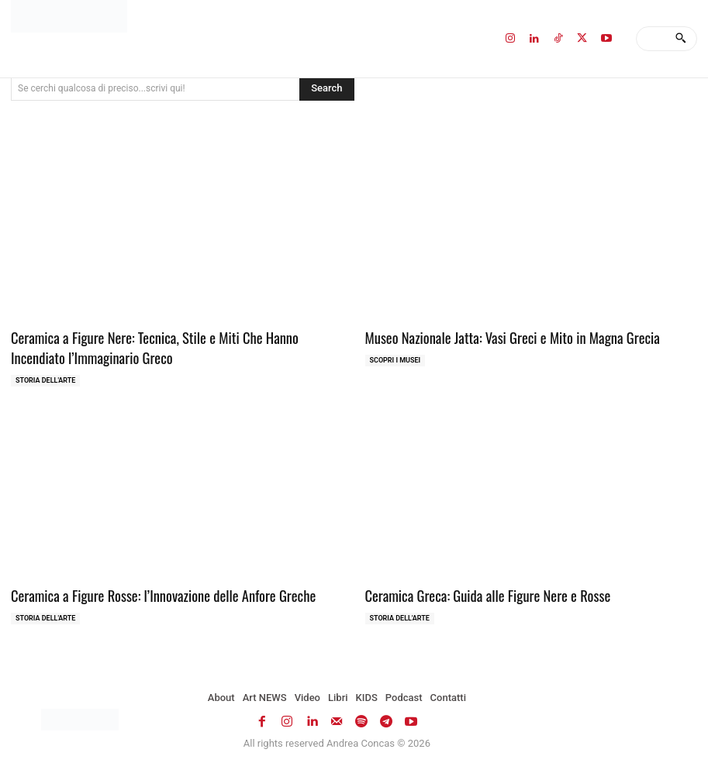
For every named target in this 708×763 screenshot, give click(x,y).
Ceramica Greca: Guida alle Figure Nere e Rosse (477, 590)
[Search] (680, 38)
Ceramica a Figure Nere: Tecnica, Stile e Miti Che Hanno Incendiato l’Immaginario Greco (169, 346)
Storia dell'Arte (45, 376)
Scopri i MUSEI (395, 359)
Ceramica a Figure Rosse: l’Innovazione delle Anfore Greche (150, 590)
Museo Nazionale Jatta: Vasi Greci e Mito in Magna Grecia (500, 336)
